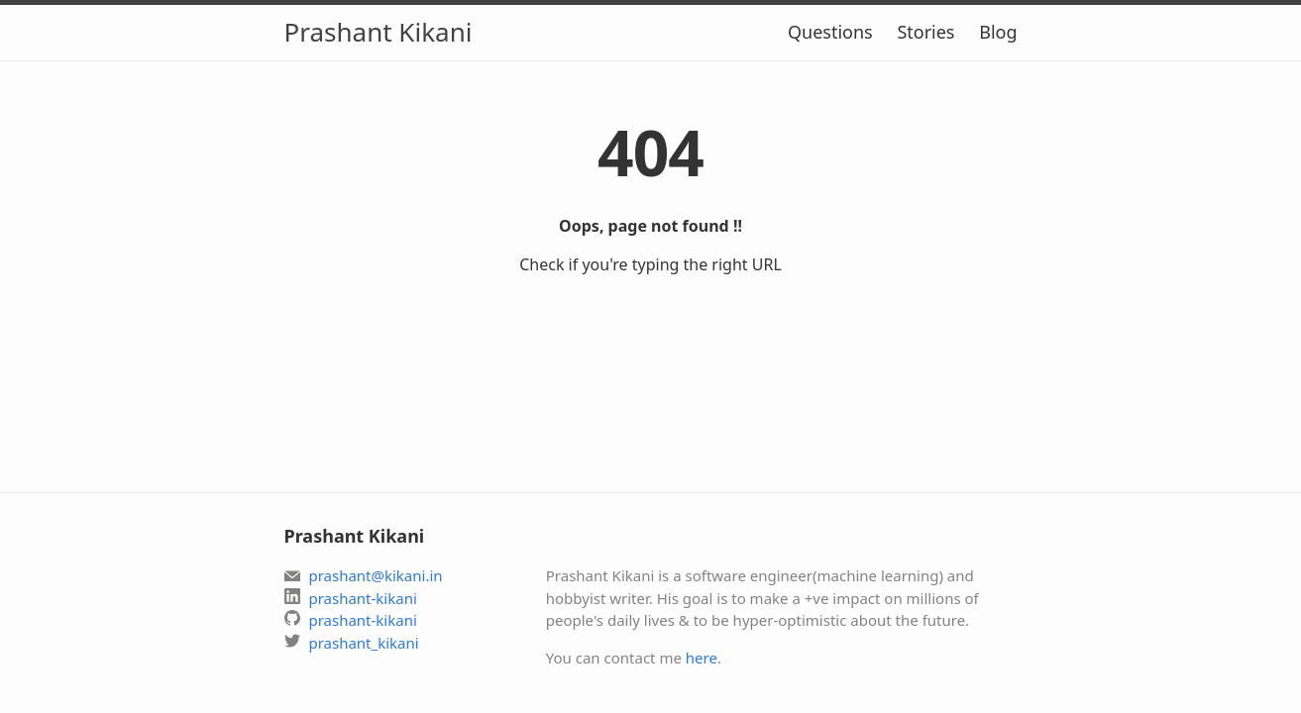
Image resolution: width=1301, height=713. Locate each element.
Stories (925, 32)
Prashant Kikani (378, 32)
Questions (830, 32)
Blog (998, 32)
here (701, 657)
